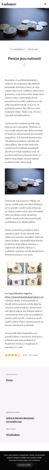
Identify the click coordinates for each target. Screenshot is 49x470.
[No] (45, 461)
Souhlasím (24, 465)
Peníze (9, 380)
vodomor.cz (19, 49)
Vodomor (8, 4)
